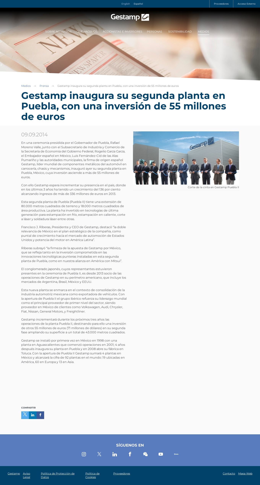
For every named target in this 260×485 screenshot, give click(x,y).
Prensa (44, 86)
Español (138, 3)
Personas (154, 31)
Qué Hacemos (87, 31)
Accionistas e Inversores (122, 31)
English (125, 3)
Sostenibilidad (180, 31)
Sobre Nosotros (58, 31)
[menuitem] (58, 32)
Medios (203, 31)
